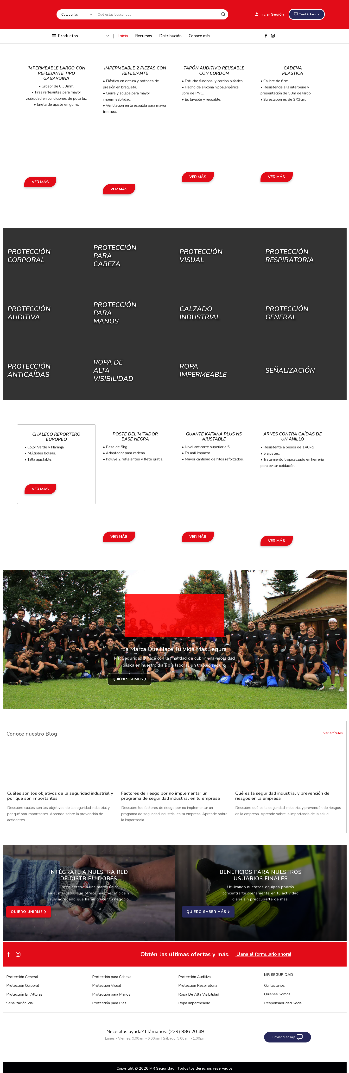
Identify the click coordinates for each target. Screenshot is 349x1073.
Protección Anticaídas (29, 370)
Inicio (123, 36)
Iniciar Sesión (269, 14)
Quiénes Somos (277, 994)
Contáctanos (274, 985)
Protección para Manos (111, 994)
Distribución (170, 36)
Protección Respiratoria (197, 985)
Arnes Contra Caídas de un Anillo (292, 436)
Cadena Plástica (292, 70)
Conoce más (199, 36)
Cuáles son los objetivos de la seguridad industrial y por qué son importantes (60, 795)
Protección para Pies (109, 1003)
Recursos (143, 36)
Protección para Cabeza (111, 977)
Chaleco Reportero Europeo (56, 436)
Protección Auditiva (29, 313)
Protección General (22, 977)
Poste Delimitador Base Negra (135, 436)
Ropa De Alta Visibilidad (198, 994)
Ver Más (40, 182)
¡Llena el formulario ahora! (263, 954)
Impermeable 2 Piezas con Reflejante (135, 70)
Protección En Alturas (24, 994)
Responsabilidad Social (283, 1003)
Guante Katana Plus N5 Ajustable (214, 436)
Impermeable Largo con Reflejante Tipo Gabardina (56, 73)
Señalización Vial (20, 1003)
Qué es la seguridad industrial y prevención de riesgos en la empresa (282, 795)
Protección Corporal (29, 256)
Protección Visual (106, 985)
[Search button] (223, 14)
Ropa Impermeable (194, 1003)
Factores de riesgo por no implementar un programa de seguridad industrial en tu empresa (170, 795)
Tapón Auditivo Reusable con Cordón (214, 70)
